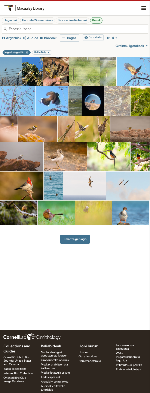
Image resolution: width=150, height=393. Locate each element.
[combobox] (78, 29)
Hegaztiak (10, 20)
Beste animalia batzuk (72, 20)
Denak (96, 20)
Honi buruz (88, 346)
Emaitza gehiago (75, 239)
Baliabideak (51, 346)
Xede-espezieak (51, 377)
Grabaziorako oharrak (55, 360)
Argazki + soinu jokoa (54, 381)
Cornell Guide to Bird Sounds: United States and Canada (17, 361)
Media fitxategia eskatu (55, 372)
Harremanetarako (90, 361)
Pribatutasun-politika (129, 365)
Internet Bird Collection (18, 373)
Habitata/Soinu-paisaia (37, 20)
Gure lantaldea (88, 356)
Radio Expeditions (14, 368)
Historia (83, 352)
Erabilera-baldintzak (128, 369)
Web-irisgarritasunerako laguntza (128, 357)
